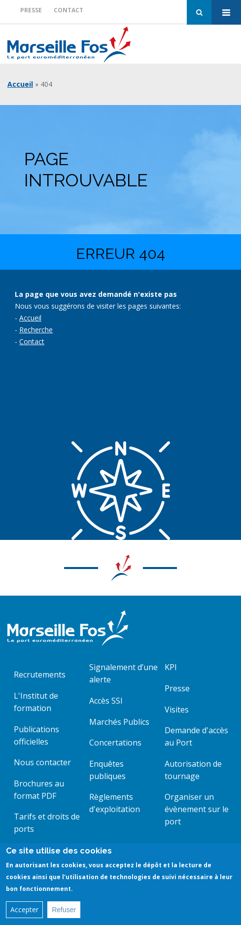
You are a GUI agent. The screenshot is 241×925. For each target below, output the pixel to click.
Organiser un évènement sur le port (197, 809)
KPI (171, 667)
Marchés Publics (119, 721)
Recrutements (40, 674)
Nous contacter (42, 762)
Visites (177, 709)
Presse (31, 10)
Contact (68, 10)
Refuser (64, 914)
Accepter (24, 913)
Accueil (20, 84)
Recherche (36, 329)
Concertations (115, 742)
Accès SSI (106, 700)
